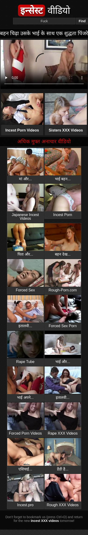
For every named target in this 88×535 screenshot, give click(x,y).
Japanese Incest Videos (25, 202)
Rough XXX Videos (63, 490)
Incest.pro (25, 490)
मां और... (25, 164)
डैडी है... (63, 454)
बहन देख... (63, 239)
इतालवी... (25, 311)
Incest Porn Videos (22, 112)
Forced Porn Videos (25, 418)
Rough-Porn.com (63, 275)
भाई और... (63, 347)
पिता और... (25, 239)
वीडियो (44, 10)
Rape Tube (25, 347)
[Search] (44, 21)
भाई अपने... (25, 382)
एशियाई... (25, 454)
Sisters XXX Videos (66, 112)
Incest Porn (63, 200)
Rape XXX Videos (63, 418)
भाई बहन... (63, 164)
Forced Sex (25, 275)
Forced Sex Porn (63, 311)
